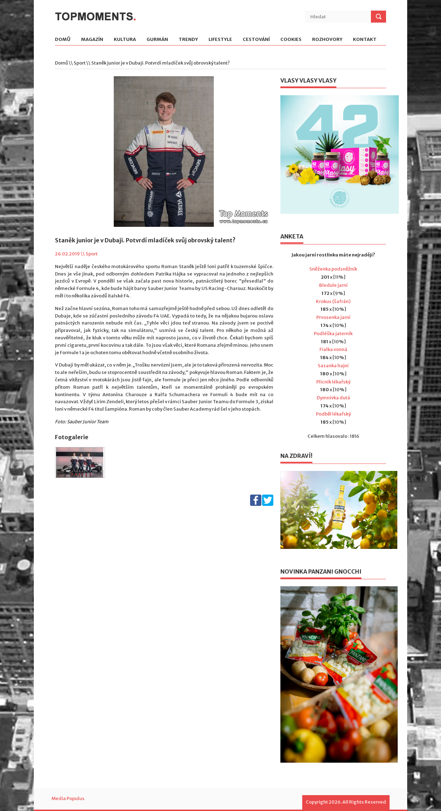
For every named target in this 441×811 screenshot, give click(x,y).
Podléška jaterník (333, 334)
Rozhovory (327, 39)
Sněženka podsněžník (333, 269)
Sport (80, 63)
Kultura (125, 39)
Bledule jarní (333, 285)
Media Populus (68, 798)
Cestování (256, 39)
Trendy (188, 39)
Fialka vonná (333, 349)
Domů (62, 39)
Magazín (92, 39)
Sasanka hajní (333, 366)
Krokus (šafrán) (333, 301)
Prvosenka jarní (333, 317)
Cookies (291, 39)
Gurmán (157, 39)
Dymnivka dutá (333, 398)
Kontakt (365, 39)
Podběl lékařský (333, 414)
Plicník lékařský (333, 382)
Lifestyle (220, 39)
